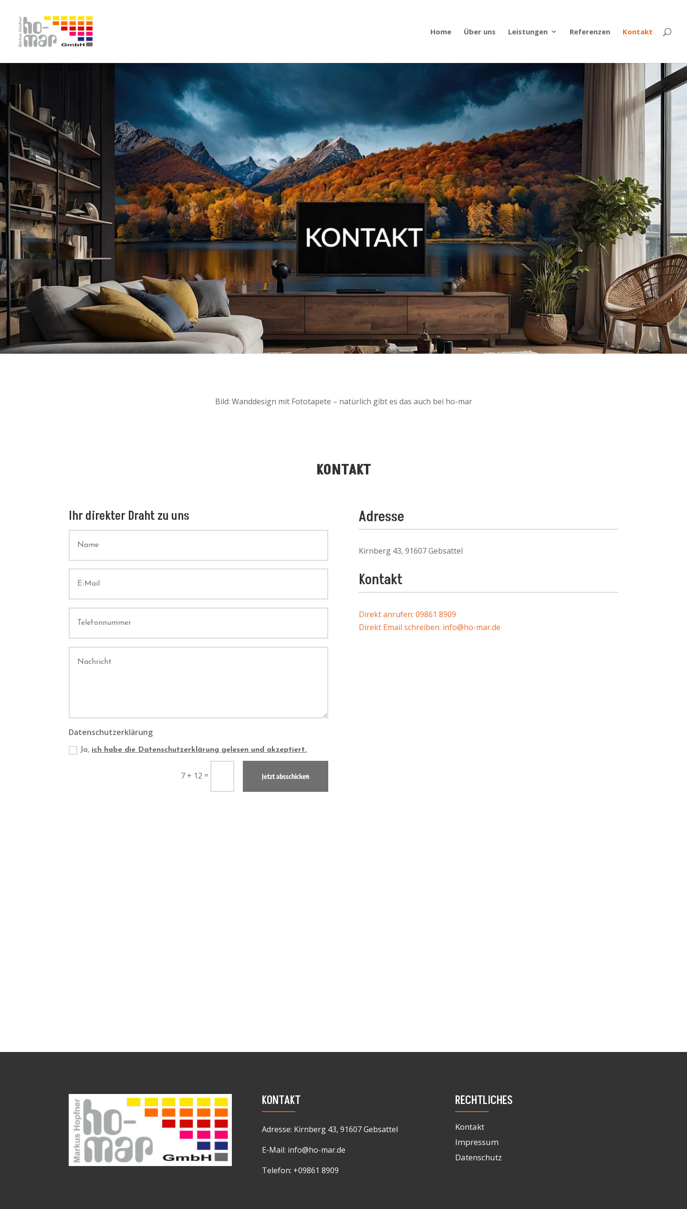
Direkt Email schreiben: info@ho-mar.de (429, 627)
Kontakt (638, 32)
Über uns (480, 32)
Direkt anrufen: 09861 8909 (407, 614)
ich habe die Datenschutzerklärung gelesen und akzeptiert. (199, 750)
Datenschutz (478, 1157)
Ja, (188, 750)
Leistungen (528, 32)
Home (440, 32)
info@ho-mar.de (316, 1150)
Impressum (477, 1141)
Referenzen (590, 32)
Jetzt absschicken (285, 776)
